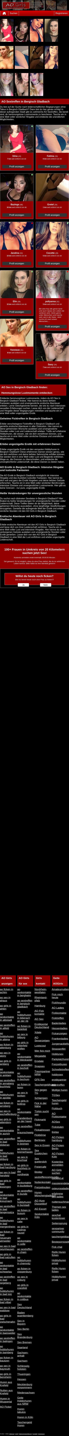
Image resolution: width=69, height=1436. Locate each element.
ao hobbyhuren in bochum (24, 1076)
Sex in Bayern (21, 1322)
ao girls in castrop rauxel (22, 1229)
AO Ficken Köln (58, 1155)
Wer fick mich (42, 1050)
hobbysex (57, 1074)
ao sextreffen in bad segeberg (7, 1279)
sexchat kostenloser (58, 1217)
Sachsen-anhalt (22, 1354)
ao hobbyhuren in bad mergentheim (7, 1222)
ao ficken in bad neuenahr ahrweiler (6, 1236)
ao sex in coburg (22, 1278)
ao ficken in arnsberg (6, 1104)
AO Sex (39, 1019)
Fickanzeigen (59, 1033)
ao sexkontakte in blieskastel (24, 1056)
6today (38, 1171)
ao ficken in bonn (23, 1086)
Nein (46, 585)
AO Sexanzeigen (42, 1039)
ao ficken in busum (23, 1212)
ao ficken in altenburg (6, 1046)
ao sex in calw (22, 1220)
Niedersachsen (25, 1392)
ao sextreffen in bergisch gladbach (24, 1003)
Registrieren (62, 13)
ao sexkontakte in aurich (7, 1130)
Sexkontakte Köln (42, 1216)
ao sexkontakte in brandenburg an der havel (24, 1115)
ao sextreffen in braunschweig (25, 1129)
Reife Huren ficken (59, 1254)
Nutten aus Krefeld (6, 1392)
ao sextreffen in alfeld (7, 1027)
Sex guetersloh (41, 1160)
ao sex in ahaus (5, 999)
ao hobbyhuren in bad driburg (7, 1155)
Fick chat (57, 1246)
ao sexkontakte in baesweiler (7, 1329)
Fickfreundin (59, 1002)
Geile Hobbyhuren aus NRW (24, 1400)
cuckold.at (58, 1178)
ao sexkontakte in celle (24, 1240)
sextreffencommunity (42, 1177)
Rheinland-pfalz (41, 999)
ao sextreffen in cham (24, 1251)
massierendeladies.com (60, 1183)
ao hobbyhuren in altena (7, 1036)
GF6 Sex (40, 1079)
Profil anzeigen (16, 166)
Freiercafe (40, 1166)
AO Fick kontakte (40, 1012)
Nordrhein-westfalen (41, 991)
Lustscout (40, 1045)
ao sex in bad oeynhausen (8, 1248)
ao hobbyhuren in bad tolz (7, 1291)
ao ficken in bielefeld (23, 1028)
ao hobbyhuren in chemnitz (24, 1260)
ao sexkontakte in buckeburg (24, 1182)
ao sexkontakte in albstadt (7, 1016)
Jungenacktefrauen (60, 1043)
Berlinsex (40, 1140)
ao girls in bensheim (5, 1376)
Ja (23, 585)
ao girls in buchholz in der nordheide (23, 1170)
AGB (16, 1434)
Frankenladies (60, 1038)
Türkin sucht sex (42, 1113)
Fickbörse (40, 1135)
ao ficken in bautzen (6, 1359)
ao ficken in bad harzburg (7, 1166)
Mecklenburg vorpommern (24, 1386)
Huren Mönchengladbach (42, 1194)
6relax (55, 1132)
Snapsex (40, 1066)
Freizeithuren (59, 1064)
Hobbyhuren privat (59, 1262)
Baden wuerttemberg (25, 1314)
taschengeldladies (60, 1236)
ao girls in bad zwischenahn (7, 1318)
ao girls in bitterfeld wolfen (22, 1045)
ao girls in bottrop (22, 1102)
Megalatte (40, 1056)
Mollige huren (59, 1090)
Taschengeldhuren (42, 1084)
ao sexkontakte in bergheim (24, 992)
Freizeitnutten (42, 1187)
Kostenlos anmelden (57, 1163)
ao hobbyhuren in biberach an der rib (24, 1016)
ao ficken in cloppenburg (24, 1270)
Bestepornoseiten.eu (60, 1241)
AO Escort (40, 1208)
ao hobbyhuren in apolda (7, 1094)
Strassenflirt (59, 1048)
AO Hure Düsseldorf (41, 1202)
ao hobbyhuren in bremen (24, 1140)
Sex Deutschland (24, 1306)
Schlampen (41, 1098)
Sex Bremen (24, 1342)
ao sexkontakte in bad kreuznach (7, 1196)
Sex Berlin (23, 1329)
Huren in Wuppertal (6, 1400)
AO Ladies (58, 1007)
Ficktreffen (58, 1018)
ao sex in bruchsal (22, 1159)
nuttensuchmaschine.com (60, 1201)
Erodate (39, 1061)
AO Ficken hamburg (58, 1139)
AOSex (56, 1121)
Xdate (38, 1032)
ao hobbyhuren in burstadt (24, 1202)
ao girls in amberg (5, 1062)
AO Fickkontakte (59, 1115)
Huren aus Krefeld (6, 1384)
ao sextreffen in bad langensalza (7, 1209)
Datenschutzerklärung (25, 1434)
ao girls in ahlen (5, 1007)
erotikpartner (59, 1079)
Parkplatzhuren (60, 1059)
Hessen (21, 1379)
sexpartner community (58, 1230)
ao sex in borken (22, 1094)
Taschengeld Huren (24, 1424)
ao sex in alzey (5, 1054)
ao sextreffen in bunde (24, 1192)
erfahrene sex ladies (57, 1195)
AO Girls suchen (57, 1171)
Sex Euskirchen (41, 1152)
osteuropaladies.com (60, 1188)
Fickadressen (42, 1129)
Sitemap (11, 1434)
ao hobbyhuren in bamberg (7, 1349)
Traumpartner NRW (42, 1073)
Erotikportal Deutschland (42, 1026)
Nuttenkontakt (42, 1182)
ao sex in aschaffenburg (8, 1113)
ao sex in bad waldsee (8, 1309)
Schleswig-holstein (23, 1367)
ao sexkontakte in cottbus (24, 1296)
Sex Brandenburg (24, 1336)
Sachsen (22, 1360)
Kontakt (35, 1434)
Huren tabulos (21, 1411)
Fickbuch (57, 1108)
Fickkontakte (59, 1012)
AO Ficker (6, 1406)
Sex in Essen (42, 1145)
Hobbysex (57, 1054)
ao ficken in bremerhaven (25, 1150)
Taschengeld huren (59, 1102)
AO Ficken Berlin (58, 1147)
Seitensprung (59, 1223)
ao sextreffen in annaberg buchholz (7, 1083)
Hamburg (40, 1005)
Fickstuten (58, 1126)
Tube (37, 1124)
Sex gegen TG (41, 1091)
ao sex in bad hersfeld (8, 1174)
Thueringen (23, 1374)
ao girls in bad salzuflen (7, 1256)
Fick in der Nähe (41, 1105)
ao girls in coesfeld (22, 1286)
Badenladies (59, 1023)
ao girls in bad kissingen (5, 1183)
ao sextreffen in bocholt (24, 1067)
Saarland (22, 1347)
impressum (41, 1434)
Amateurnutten (60, 989)
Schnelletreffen (60, 1069)
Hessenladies (59, 1028)
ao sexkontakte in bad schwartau (7, 1267)
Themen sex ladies (59, 1208)
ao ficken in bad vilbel (6, 1301)
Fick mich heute (57, 996)
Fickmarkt (40, 1119)
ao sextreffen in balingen (7, 1340)
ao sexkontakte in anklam (7, 1072)
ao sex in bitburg (22, 1036)
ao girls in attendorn (5, 1121)
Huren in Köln (25, 1417)
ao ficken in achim (6, 991)
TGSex (56, 1095)
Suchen (13, 13)
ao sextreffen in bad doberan (7, 1141)
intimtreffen (58, 1084)
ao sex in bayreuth (5, 1367)
